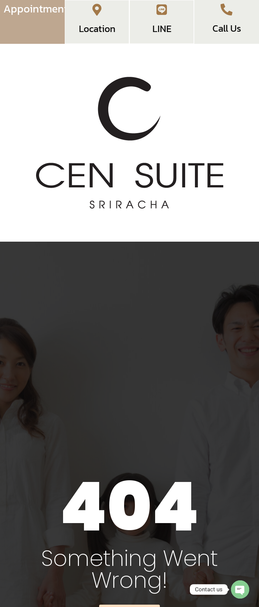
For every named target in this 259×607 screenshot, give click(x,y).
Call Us (226, 33)
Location (97, 34)
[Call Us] (226, 11)
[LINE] (161, 12)
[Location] (97, 12)
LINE (161, 34)
